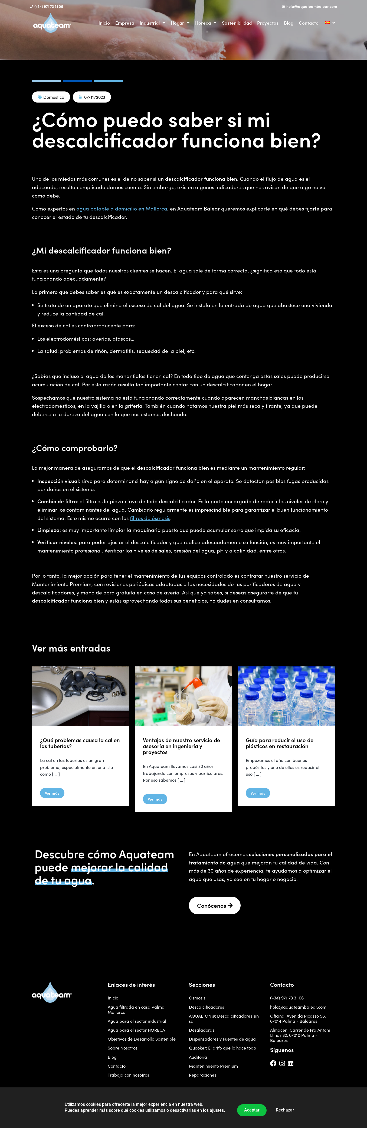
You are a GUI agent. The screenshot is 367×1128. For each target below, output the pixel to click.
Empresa (124, 22)
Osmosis (197, 998)
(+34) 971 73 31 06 (48, 6)
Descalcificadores (206, 1007)
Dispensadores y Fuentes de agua (222, 1039)
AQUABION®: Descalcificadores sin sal (224, 1018)
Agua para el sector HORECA (136, 1030)
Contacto (309, 22)
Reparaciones (202, 1075)
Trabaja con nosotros (128, 1075)
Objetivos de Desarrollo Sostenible (142, 1039)
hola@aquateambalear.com (311, 6)
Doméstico (53, 97)
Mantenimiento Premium (213, 1066)
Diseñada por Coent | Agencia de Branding (59, 1101)
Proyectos (267, 22)
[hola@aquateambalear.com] (283, 6)
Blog (288, 22)
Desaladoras (201, 1030)
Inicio (104, 22)
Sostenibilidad (237, 22)
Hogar (180, 22)
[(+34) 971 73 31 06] (31, 6)
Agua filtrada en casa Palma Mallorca (136, 1009)
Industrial (152, 22)
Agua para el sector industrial (137, 1021)
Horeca (206, 22)
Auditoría (198, 1057)
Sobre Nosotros (122, 1048)
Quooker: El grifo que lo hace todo (222, 1048)
